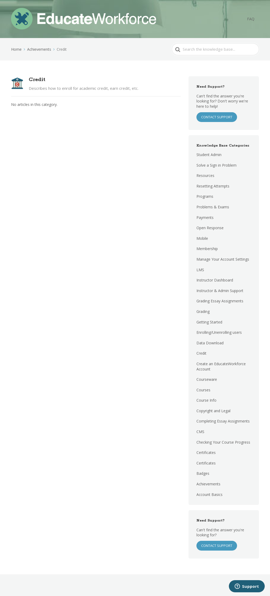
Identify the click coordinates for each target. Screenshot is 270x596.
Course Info (206, 400)
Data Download (210, 342)
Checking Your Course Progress (223, 442)
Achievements (208, 483)
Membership (207, 248)
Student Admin (208, 154)
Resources (205, 175)
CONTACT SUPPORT (216, 117)
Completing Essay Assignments (223, 421)
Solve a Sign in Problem (216, 165)
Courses (203, 389)
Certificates (206, 452)
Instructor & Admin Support (219, 290)
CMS (200, 431)
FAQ (253, 19)
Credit (201, 353)
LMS (200, 269)
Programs (204, 196)
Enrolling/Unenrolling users (219, 332)
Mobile (202, 238)
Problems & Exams (212, 206)
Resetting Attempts (212, 186)
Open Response (210, 227)
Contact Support (216, 545)
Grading (203, 311)
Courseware (206, 379)
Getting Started (209, 322)
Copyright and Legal (213, 410)
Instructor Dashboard (214, 280)
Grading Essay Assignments (219, 300)
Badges (202, 473)
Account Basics (209, 494)
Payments (205, 217)
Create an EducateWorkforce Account (221, 366)
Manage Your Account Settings (222, 259)
